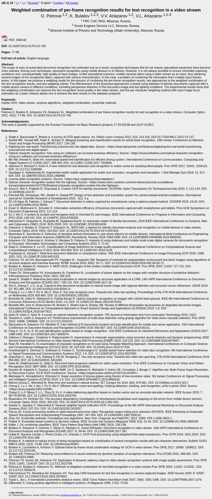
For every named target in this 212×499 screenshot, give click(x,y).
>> (23, 2)
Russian (33, 2)
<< (17, 2)
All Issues (72, 2)
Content (58, 2)
